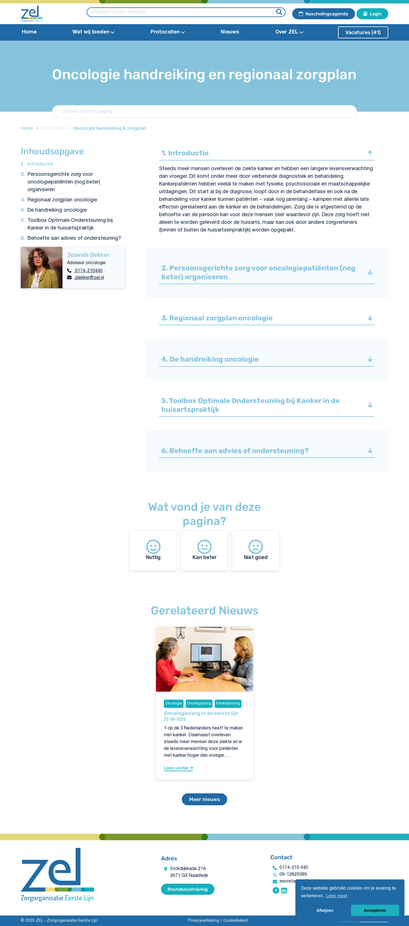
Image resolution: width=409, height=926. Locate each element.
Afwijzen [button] (325, 910)
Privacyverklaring (203, 921)
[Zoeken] (280, 12)
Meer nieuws (204, 799)
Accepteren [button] (375, 910)
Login (372, 13)
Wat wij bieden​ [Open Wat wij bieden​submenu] (93, 32)
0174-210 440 (293, 868)
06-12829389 (293, 875)
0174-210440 (88, 271)
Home (29, 32)
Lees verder (178, 768)
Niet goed (256, 550)
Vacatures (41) (363, 32)
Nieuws (230, 32)
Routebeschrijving (188, 889)
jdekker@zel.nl (89, 278)
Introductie (40, 164)
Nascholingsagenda (323, 13)
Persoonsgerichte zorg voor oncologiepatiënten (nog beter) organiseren (64, 182)
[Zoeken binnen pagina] (204, 111)
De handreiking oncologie (57, 210)
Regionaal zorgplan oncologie (62, 200)
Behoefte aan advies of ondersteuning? (74, 238)
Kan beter (205, 550)
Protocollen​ (54, 129)
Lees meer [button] (337, 895)
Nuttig (153, 550)
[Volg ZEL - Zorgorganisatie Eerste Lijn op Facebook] (276, 891)
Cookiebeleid (235, 921)
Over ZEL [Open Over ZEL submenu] (289, 32)
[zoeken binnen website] (186, 12)
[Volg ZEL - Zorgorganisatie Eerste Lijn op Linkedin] (284, 891)
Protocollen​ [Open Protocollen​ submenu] (168, 32)
